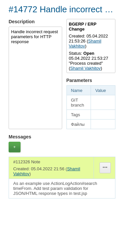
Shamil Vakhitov (85, 68)
